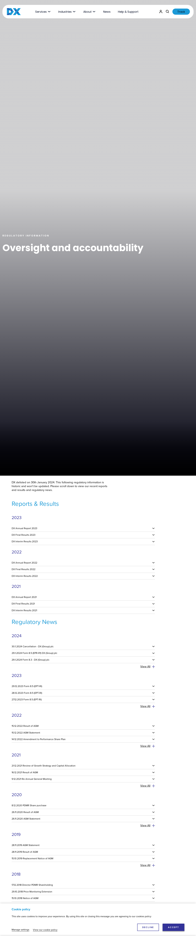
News (107, 12)
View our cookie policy (45, 929)
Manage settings (20, 929)
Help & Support (128, 12)
